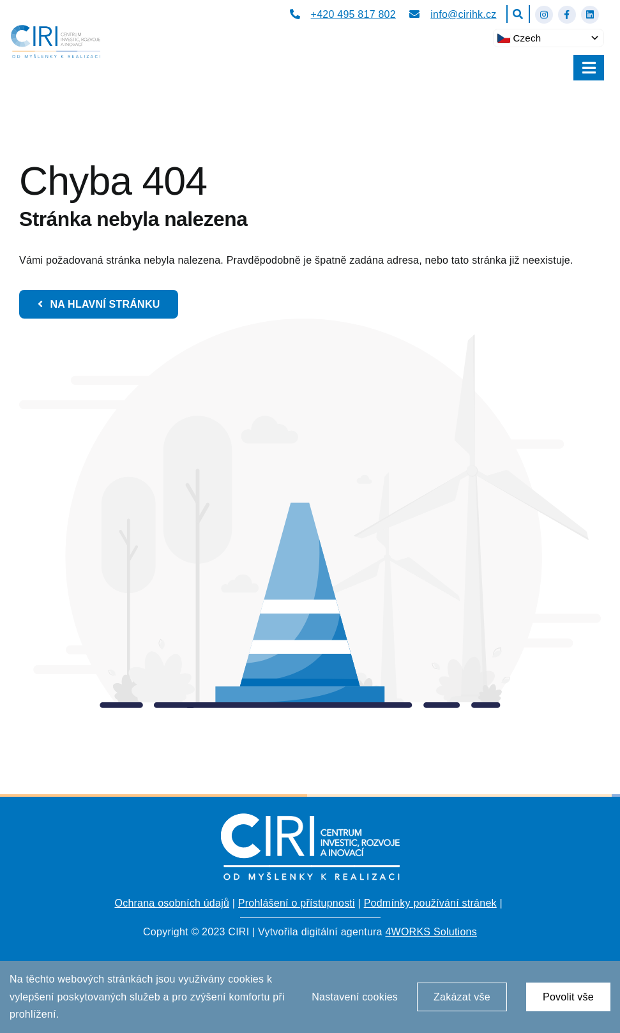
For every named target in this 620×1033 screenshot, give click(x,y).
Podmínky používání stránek (430, 903)
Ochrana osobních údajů (171, 903)
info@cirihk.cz (463, 14)
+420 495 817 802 (353, 14)
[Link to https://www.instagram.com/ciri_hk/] (544, 15)
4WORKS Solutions (430, 931)
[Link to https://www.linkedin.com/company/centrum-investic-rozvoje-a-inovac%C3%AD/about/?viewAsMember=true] (590, 15)
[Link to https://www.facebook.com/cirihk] (567, 15)
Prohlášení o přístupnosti (296, 903)
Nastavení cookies (355, 997)
